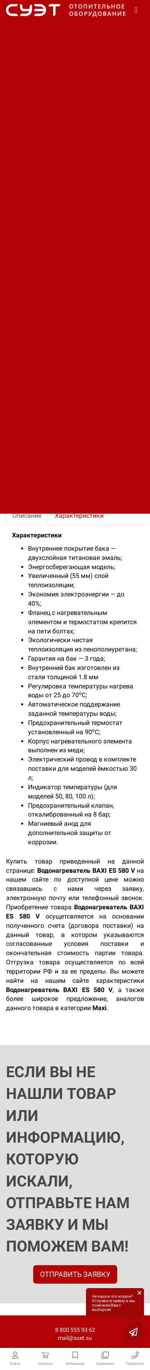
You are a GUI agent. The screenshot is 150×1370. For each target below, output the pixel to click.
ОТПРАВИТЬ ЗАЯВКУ (75, 1274)
